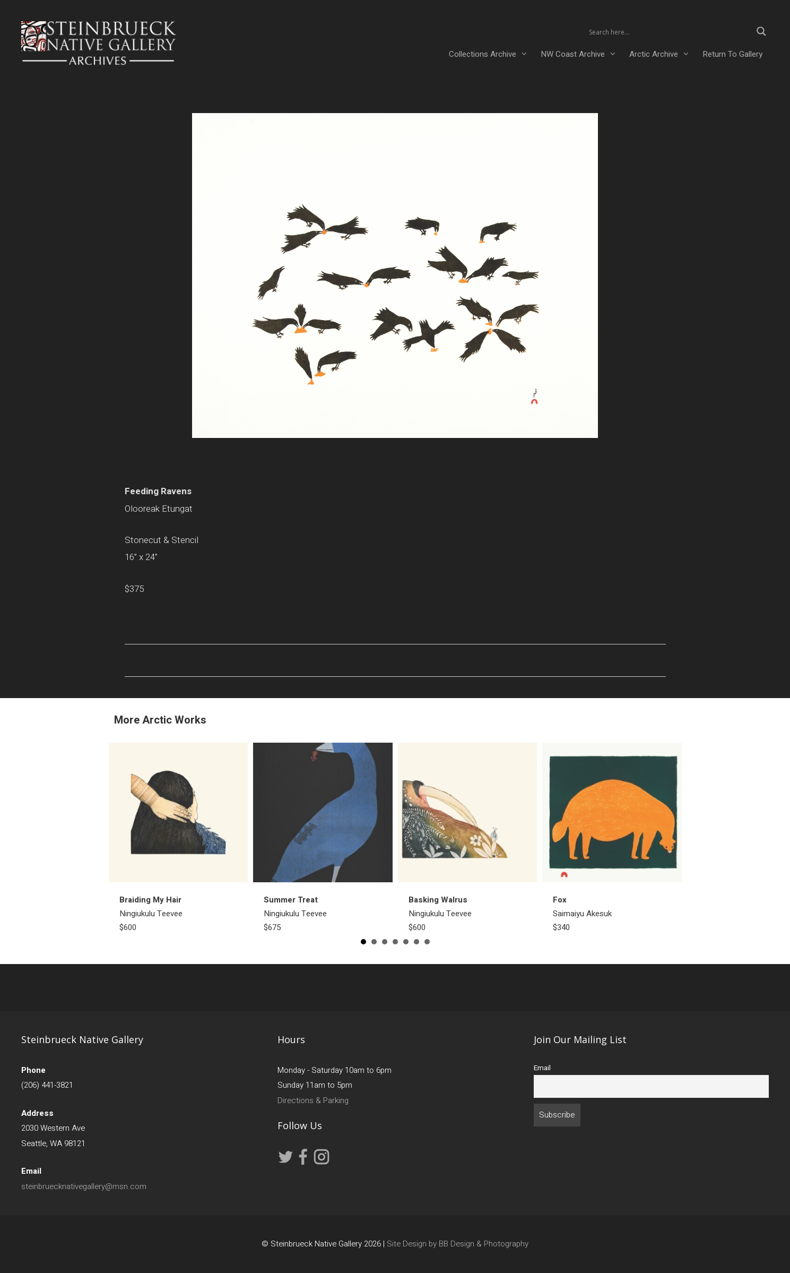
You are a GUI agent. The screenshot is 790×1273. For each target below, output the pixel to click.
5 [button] (406, 941)
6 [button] (416, 941)
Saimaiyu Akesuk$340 (582, 913)
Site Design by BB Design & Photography (457, 1244)
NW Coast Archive (582, 54)
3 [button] (384, 941)
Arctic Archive (662, 54)
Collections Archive (491, 54)
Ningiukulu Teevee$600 (151, 913)
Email (542, 1068)
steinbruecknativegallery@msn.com (83, 1186)
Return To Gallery (732, 54)
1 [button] (363, 941)
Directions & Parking (313, 1100)
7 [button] (427, 941)
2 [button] (374, 941)
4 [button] (395, 941)
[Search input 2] (669, 31)
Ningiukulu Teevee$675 (295, 913)
